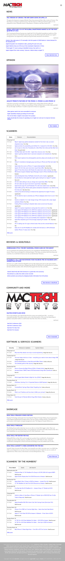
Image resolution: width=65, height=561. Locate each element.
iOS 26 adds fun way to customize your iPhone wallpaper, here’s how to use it (35, 196)
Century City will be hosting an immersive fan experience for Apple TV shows (35, 191)
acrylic (41, 547)
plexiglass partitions (22, 552)
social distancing (56, 549)
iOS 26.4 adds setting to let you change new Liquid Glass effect (31, 182)
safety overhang (47, 552)
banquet (50, 547)
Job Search (32, 467)
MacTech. (17, 559)
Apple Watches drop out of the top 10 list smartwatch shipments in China (25, 46)
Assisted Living (34, 546)
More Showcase (53, 456)
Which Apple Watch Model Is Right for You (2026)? (28, 377)
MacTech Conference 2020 (14, 323)
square (41, 549)
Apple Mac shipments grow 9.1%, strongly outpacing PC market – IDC (32, 219)
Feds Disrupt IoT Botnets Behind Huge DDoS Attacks (28, 397)
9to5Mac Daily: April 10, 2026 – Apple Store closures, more (30, 152)
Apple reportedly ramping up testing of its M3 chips (20, 113)
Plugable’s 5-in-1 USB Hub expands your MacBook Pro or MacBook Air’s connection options (32, 260)
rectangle (45, 547)
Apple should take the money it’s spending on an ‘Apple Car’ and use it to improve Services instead (31, 118)
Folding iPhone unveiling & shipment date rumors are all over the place (33, 204)
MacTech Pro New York (13, 327)
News (10, 137)
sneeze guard (7, 551)
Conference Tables (38, 544)
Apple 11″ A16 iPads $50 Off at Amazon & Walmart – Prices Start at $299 (34, 513)
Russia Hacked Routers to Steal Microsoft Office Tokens (29, 361)
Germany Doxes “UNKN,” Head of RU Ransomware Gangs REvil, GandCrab (33, 370)
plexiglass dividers (38, 551)
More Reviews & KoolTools (50, 282)
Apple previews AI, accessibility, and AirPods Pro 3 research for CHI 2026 (33, 146)
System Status (39, 348)
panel (44, 549)
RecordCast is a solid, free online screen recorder (20, 273)
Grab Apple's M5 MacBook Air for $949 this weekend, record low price (33, 210)
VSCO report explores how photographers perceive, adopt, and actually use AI (35, 158)
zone (33, 549)
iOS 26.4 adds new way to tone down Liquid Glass (28, 184)
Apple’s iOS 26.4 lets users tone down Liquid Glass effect (29, 168)
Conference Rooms (8, 547)
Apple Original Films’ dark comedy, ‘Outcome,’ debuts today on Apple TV (25, 50)
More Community (52, 336)
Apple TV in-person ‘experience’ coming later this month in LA (31, 208)
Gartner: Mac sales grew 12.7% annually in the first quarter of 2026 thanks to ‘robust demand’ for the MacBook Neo (31, 41)
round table (39, 552)
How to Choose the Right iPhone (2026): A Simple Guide (29, 368)
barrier (25, 549)
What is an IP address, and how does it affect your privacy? (30, 392)
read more (55, 25)
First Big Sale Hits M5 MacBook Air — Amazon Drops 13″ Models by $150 (33, 488)
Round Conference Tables (16, 546)
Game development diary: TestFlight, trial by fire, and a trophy (31, 176)
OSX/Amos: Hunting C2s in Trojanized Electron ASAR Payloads (31, 382)
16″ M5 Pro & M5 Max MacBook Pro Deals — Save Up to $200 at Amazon (33, 522)
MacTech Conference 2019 (14, 325)
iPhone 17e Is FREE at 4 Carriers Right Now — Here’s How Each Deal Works (34, 509)
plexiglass (48, 549)
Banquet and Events (43, 546)
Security (11, 348)
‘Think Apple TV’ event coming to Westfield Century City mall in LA (23, 48)
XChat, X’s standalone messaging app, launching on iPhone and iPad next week (35, 162)
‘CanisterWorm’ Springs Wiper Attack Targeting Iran (28, 387)
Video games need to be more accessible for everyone (21, 111)
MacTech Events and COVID (16, 313)
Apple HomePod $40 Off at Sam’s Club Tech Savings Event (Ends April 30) (34, 502)
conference (56, 547)
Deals (22, 467)
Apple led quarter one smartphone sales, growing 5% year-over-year (24, 43)
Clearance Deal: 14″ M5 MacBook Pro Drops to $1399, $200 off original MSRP (35, 472)
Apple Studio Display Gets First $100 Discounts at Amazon (30, 476)
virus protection (30, 551)
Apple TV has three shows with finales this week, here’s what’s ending (33, 170)
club (60, 547)
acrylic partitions (32, 552)
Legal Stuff (32, 559)
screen (29, 549)
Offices (30, 547)
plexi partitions (13, 552)
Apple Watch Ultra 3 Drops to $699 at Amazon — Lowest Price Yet (31, 481)
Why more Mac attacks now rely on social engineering (29, 352)
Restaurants (36, 547)
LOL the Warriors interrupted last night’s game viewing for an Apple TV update (35, 178)
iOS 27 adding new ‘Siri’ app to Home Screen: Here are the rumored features (34, 223)
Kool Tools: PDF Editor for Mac (18, 435)
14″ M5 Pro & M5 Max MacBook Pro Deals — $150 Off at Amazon (31, 520)
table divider (14, 551)
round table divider (48, 551)
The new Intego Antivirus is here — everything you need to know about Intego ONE (36, 357)
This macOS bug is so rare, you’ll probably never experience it (31, 217)
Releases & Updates (24, 348)
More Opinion (53, 126)
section (21, 549)
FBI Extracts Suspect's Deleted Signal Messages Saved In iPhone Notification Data (36, 172)
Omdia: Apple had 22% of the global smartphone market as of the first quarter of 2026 (32, 30)
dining (6, 549)
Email (41, 559)
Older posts (10, 233)
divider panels (21, 551)
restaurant (10, 549)
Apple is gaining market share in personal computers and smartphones (33, 154)
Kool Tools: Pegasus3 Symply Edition (20, 415)
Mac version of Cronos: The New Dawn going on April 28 (27, 17)
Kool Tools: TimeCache (14, 425)
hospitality (16, 549)
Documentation (31, 137)
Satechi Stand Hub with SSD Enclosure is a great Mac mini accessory (25, 271)
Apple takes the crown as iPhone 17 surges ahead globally (30, 166)
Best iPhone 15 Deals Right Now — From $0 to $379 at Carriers (31, 529)
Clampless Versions (54, 546)
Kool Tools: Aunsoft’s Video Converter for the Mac (25, 446)
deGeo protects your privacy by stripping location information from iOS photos (27, 276)
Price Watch (12, 467)
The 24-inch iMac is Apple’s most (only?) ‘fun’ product (21, 115)
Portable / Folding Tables (50, 544)
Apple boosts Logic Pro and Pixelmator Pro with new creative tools (32, 185)
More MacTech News (51, 55)
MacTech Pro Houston (13, 330)
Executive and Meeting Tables (20, 547)
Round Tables (26, 546)
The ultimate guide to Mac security (24, 363)
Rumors (19, 137)
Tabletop (36, 549)
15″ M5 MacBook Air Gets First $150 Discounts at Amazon (30, 483)
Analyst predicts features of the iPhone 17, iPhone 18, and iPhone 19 (31, 101)
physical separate (32, 554)
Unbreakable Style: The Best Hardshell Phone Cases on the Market (30, 248)
